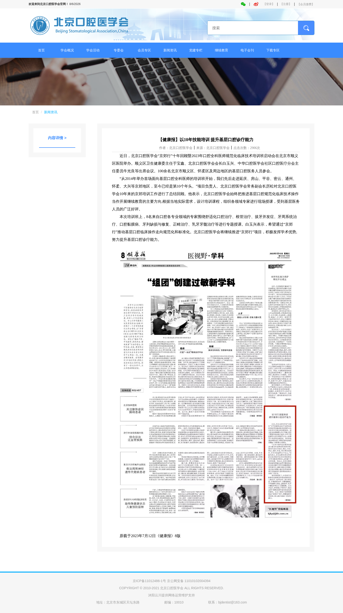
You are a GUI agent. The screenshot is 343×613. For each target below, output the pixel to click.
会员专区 (144, 50)
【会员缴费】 (305, 4)
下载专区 (273, 50)
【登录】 (269, 4)
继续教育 (221, 50)
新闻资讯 (170, 50)
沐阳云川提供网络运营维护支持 (171, 595)
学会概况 (67, 50)
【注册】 (286, 4)
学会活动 (93, 50)
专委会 (119, 50)
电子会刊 (247, 50)
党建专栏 (195, 50)
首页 (41, 50)
